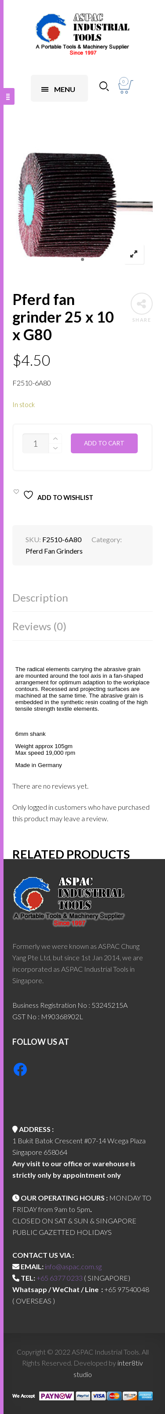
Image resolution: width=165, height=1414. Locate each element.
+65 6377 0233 (60, 1278)
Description (40, 597)
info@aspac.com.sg (73, 1266)
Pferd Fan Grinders (54, 551)
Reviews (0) (39, 626)
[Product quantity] (35, 443)
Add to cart (104, 443)
